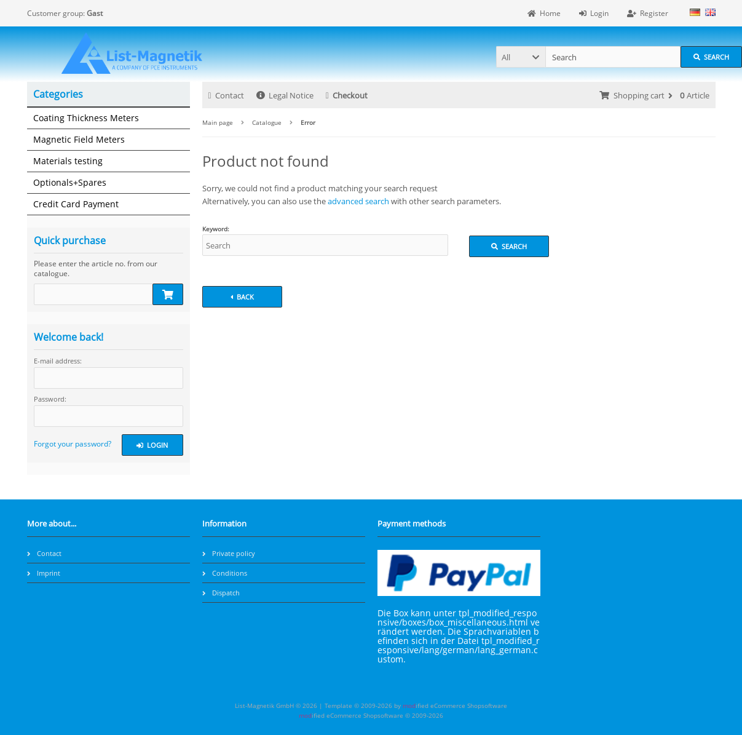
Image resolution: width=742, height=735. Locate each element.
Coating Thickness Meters (86, 118)
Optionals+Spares (69, 182)
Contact (226, 95)
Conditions (224, 573)
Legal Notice (285, 95)
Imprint (43, 573)
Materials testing (68, 161)
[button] (520, 57)
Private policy (228, 553)
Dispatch (221, 592)
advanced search (358, 201)
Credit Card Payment (76, 204)
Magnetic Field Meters (79, 139)
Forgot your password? (72, 444)
